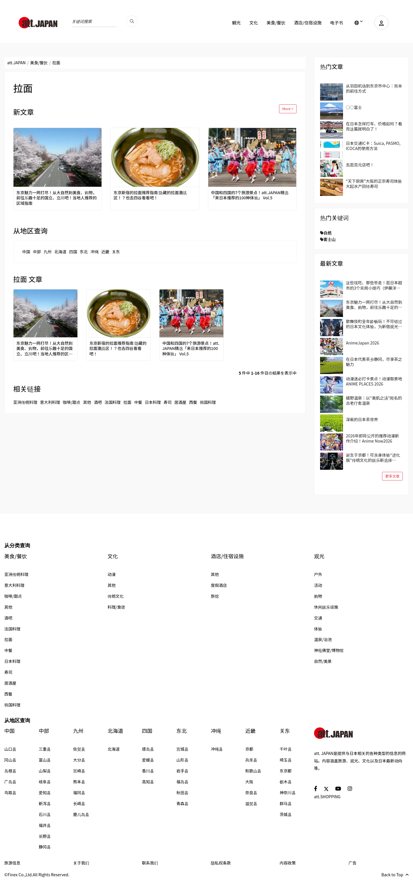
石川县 (45, 814)
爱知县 (45, 792)
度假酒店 (219, 585)
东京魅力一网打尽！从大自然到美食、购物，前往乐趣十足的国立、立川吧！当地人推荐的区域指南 (56, 198)
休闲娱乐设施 (326, 607)
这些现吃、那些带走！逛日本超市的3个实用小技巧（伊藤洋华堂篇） (374, 285)
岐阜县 (45, 781)
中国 (26, 251)
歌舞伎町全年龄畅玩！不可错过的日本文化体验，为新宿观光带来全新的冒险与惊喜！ (374, 324)
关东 (116, 251)
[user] (381, 22)
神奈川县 (288, 792)
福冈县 (79, 792)
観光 (236, 23)
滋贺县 (251, 803)
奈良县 (251, 792)
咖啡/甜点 (72, 402)
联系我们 (150, 863)
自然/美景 (323, 661)
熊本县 (79, 781)
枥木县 (286, 781)
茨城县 (286, 814)
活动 (318, 585)
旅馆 (215, 596)
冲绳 (95, 251)
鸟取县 (10, 792)
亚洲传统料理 (25, 402)
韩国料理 (208, 402)
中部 (37, 251)
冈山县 (10, 760)
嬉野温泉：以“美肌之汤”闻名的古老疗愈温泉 (374, 400)
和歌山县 (253, 771)
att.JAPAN (16, 62)
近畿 (105, 251)
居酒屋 (180, 402)
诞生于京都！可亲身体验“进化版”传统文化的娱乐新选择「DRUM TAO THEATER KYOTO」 (373, 457)
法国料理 (113, 402)
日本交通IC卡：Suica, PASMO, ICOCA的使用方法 (373, 146)
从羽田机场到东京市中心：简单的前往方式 (374, 88)
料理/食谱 (116, 607)
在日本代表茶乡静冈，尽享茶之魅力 (374, 362)
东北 (84, 251)
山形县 (182, 760)
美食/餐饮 (275, 23)
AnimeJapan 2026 (362, 342)
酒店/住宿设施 (308, 23)
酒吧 (98, 402)
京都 (249, 749)
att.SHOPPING (327, 796)
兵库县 (251, 760)
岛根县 (10, 771)
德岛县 (148, 749)
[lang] (358, 23)
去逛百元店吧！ (360, 164)
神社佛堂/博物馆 (329, 650)
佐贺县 (79, 749)
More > (287, 108)
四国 (73, 251)
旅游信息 (12, 863)
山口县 (10, 749)
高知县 (148, 781)
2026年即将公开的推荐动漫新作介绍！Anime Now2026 (372, 438)
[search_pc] (132, 21)
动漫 (112, 574)
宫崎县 (79, 771)
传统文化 (116, 596)
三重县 (45, 749)
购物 (318, 596)
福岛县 (182, 781)
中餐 (138, 402)
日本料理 (153, 402)
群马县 (286, 803)
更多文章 (392, 476)
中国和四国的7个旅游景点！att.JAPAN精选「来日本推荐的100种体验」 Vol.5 (250, 195)
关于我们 (81, 863)
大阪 (249, 781)
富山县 (45, 760)
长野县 (45, 836)
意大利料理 (50, 402)
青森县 (182, 803)
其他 (87, 402)
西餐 (193, 402)
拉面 (127, 402)
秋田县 (182, 792)
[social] (315, 788)
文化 (253, 23)
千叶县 (286, 749)
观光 (319, 556)
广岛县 (10, 781)
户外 (318, 574)
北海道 (60, 251)
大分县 (79, 760)
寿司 (167, 402)
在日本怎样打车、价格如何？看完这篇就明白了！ (374, 126)
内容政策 (288, 863)
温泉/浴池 (323, 639)
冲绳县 (217, 749)
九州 (48, 251)
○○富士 (354, 107)
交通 (318, 618)
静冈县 (45, 847)
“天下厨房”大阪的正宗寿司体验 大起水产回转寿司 (374, 183)
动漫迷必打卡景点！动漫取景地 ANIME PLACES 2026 (374, 381)
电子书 (336, 23)
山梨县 (45, 771)
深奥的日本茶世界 (362, 419)
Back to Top (395, 874)
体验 (318, 629)
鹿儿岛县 (81, 814)
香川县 (148, 771)
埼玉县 (286, 760)
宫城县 (182, 749)
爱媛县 (148, 760)
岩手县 (182, 771)
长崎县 (79, 803)
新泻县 (45, 803)
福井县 (45, 825)
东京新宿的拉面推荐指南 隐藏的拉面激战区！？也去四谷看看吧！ (150, 195)
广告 (352, 863)
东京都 (286, 771)
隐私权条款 (221, 863)
